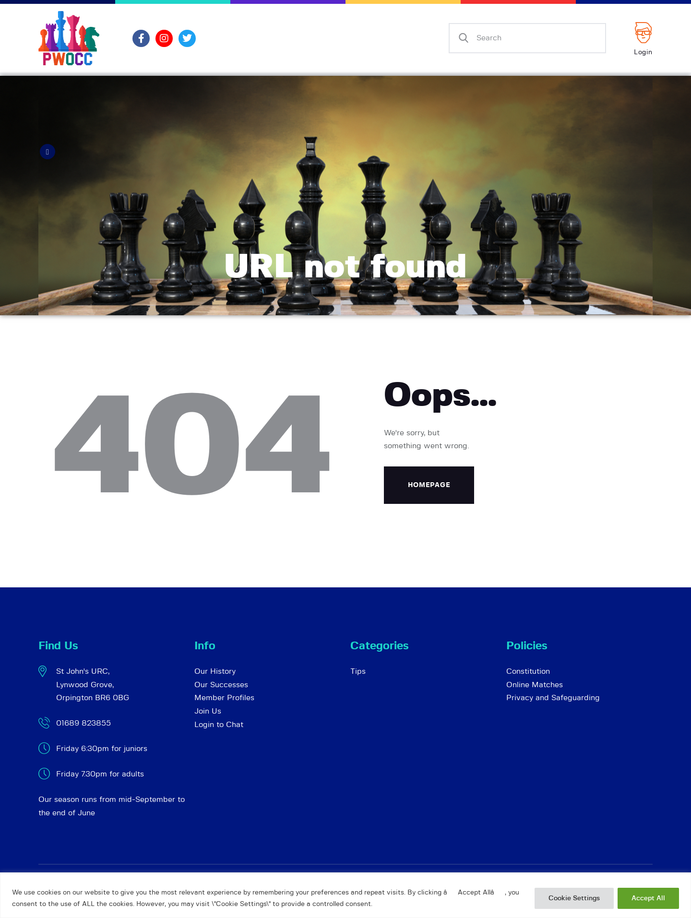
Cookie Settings (574, 898)
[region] (345, 895)
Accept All (648, 898)
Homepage (429, 485)
